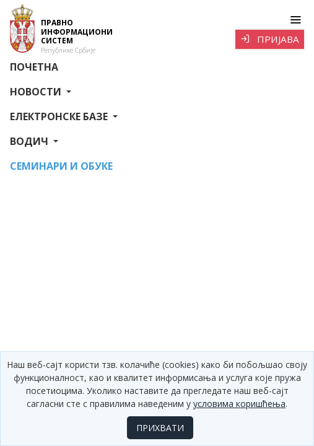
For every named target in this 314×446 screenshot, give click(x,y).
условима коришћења (239, 403)
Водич (30, 141)
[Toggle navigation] (295, 20)
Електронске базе (60, 116)
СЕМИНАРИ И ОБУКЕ (61, 166)
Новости (37, 91)
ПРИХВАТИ (160, 428)
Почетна (34, 67)
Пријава (269, 39)
